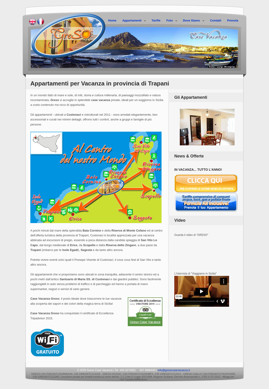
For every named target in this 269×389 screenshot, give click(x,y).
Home (112, 20)
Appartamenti (133, 21)
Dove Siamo (192, 21)
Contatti (215, 20)
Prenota (232, 20)
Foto (170, 21)
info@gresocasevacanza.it (174, 370)
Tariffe (155, 20)
